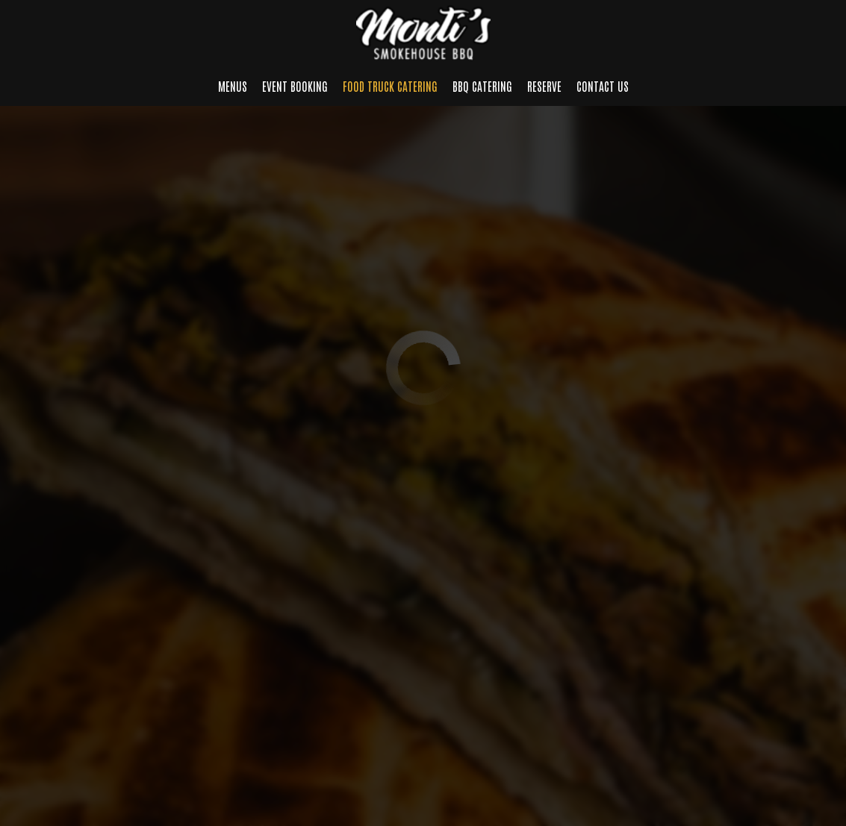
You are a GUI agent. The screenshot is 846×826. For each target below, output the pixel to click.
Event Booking (295, 85)
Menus (232, 85)
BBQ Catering (482, 85)
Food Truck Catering (390, 85)
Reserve (544, 85)
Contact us (602, 85)
